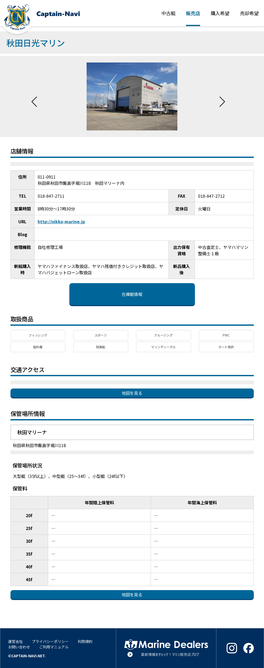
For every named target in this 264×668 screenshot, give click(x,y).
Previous (34, 96)
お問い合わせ (19, 646)
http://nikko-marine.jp (61, 221)
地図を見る (132, 393)
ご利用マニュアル (54, 646)
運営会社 (15, 641)
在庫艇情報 (132, 294)
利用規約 (85, 641)
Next (222, 96)
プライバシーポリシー (50, 641)
